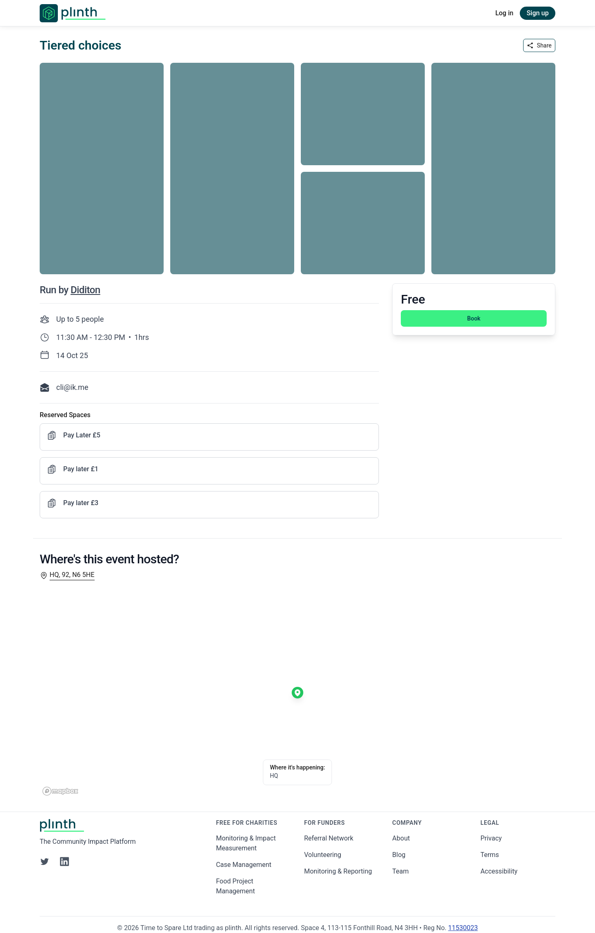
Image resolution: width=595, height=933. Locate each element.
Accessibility (499, 871)
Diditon (85, 290)
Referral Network (328, 838)
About (401, 838)
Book (474, 318)
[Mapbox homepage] (60, 791)
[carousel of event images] (297, 163)
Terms (490, 855)
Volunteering (322, 855)
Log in (504, 13)
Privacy (491, 838)
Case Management (243, 865)
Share (539, 45)
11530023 (463, 928)
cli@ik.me (72, 387)
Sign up (537, 13)
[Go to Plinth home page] (73, 13)
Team (400, 871)
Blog (398, 855)
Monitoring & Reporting (338, 871)
